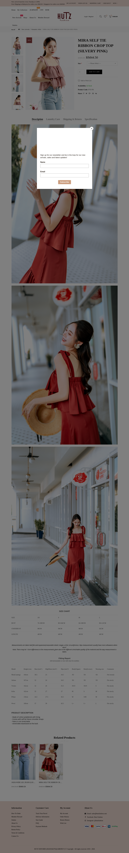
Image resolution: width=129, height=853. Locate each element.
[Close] (91, 128)
